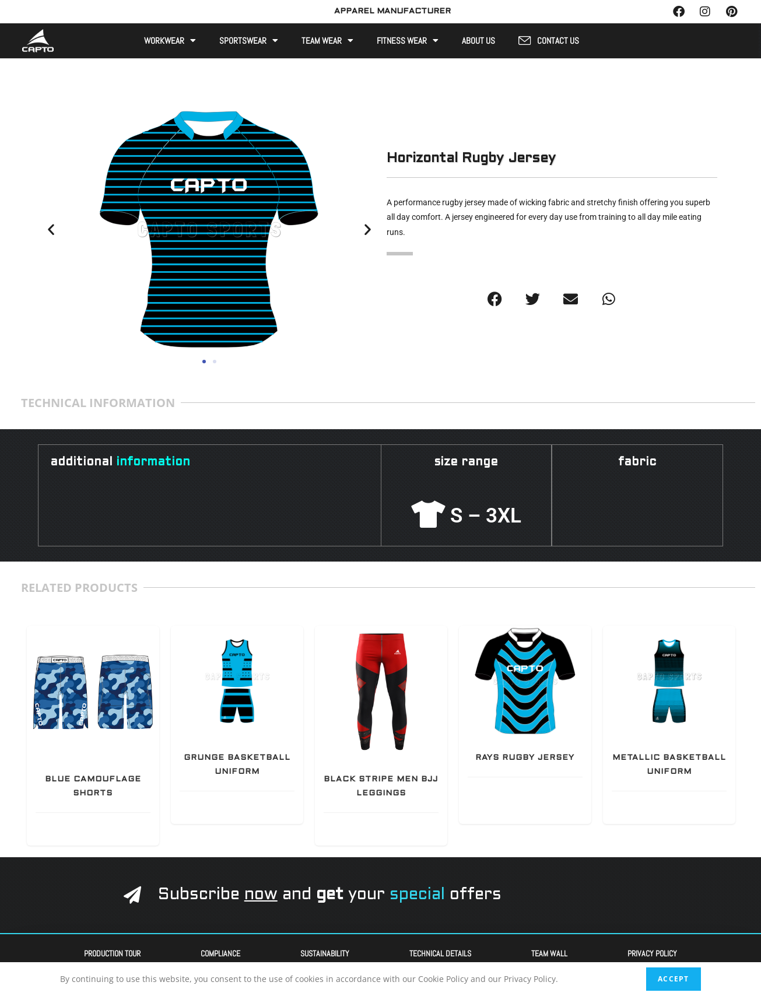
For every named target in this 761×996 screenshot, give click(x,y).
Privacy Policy (652, 952)
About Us (478, 40)
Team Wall (549, 952)
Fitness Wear (408, 40)
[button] (51, 228)
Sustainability (324, 952)
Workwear (170, 40)
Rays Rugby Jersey (524, 756)
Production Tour (112, 952)
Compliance (220, 952)
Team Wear (327, 40)
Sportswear (248, 40)
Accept (673, 979)
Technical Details (440, 952)
